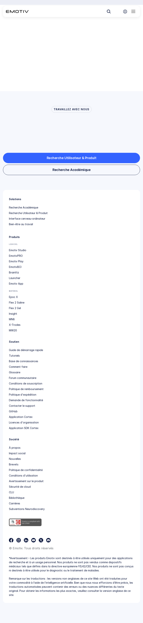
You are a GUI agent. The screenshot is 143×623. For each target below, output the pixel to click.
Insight (13, 313)
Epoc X (13, 297)
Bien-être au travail (21, 224)
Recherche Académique (23, 207)
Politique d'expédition (22, 394)
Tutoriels (14, 355)
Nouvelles (15, 458)
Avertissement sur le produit (26, 481)
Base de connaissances (23, 361)
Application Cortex (21, 416)
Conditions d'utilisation (23, 475)
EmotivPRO (16, 255)
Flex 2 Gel (15, 308)
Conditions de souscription (25, 383)
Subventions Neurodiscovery (27, 509)
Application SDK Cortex (24, 428)
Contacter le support (22, 405)
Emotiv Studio (17, 250)
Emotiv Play (16, 261)
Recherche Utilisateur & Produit (28, 213)
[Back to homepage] (17, 11)
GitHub (13, 411)
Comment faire (18, 366)
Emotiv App (16, 283)
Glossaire (14, 372)
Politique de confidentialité (26, 470)
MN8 (12, 319)
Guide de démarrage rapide (26, 350)
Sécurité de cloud (20, 486)
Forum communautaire (22, 377)
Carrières (14, 503)
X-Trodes (14, 324)
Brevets (13, 464)
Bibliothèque (16, 497)
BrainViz (14, 272)
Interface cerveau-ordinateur (27, 218)
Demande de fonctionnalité (26, 400)
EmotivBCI (15, 266)
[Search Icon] (108, 11)
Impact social (17, 453)
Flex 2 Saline (16, 302)
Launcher (14, 278)
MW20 (13, 330)
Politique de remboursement (26, 389)
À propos (14, 447)
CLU (11, 492)
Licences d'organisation (24, 422)
